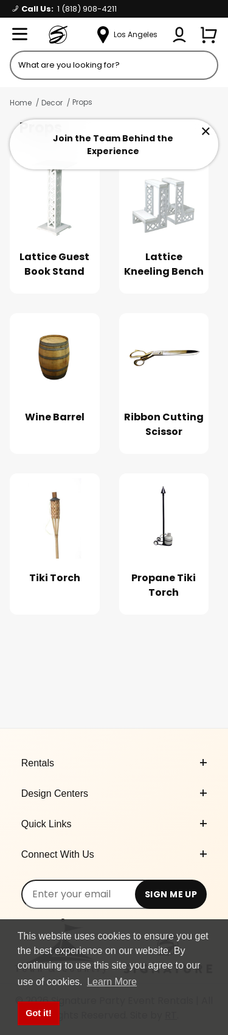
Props (82, 102)
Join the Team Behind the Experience (113, 144)
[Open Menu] (19, 34)
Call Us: (64, 9)
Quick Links (114, 824)
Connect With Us (114, 854)
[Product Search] (114, 65)
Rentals (114, 763)
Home (21, 102)
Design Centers (114, 793)
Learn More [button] (112, 982)
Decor (52, 102)
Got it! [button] (38, 1013)
